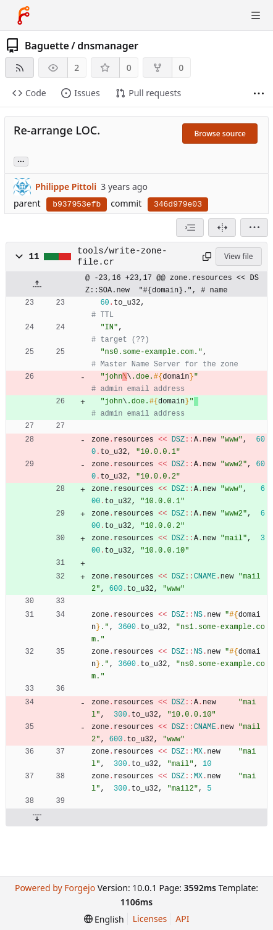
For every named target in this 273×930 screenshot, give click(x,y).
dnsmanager (107, 45)
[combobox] (190, 227)
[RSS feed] (19, 67)
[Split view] (222, 227)
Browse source (220, 133)
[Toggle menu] (256, 15)
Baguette (47, 45)
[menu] (254, 227)
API (182, 918)
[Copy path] (206, 256)
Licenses (150, 918)
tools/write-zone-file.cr (122, 256)
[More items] (259, 93)
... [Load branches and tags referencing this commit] (21, 161)
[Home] (23, 15)
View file (238, 256)
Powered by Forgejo (55, 888)
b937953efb (76, 204)
